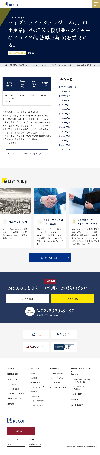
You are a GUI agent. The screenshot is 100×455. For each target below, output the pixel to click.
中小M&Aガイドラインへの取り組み (81, 371)
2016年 (65, 136)
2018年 (65, 127)
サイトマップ (12, 440)
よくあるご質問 (77, 405)
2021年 (65, 114)
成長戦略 (34, 378)
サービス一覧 (34, 368)
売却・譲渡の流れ (38, 401)
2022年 (65, 109)
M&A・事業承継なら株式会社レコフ (17, 65)
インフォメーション (39, 65)
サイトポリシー (28, 440)
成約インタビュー (14, 398)
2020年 (65, 118)
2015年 (65, 141)
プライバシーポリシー (16, 444)
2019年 (65, 123)
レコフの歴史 (14, 389)
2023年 (65, 105)
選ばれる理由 (12, 374)
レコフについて (13, 379)
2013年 (65, 149)
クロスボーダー (36, 387)
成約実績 (10, 404)
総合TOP (11, 368)
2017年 (65, 132)
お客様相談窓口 (35, 444)
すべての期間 (68, 87)
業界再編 (34, 392)
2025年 (65, 96)
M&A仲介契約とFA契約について (79, 388)
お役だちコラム (57, 378)
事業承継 (34, 373)
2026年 (65, 91)
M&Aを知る (54, 368)
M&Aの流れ (35, 396)
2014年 (65, 145)
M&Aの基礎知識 (57, 373)
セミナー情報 (76, 394)
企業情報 (13, 384)
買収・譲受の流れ (38, 405)
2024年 (65, 100)
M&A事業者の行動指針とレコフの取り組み (82, 381)
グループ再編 (35, 382)
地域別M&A (56, 382)
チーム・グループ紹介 (17, 393)
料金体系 (74, 399)
